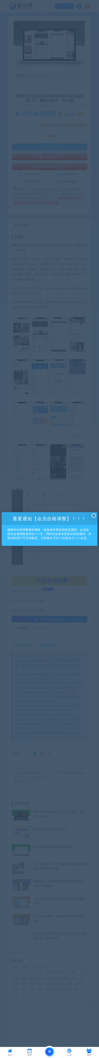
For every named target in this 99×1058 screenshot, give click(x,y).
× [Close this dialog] (94, 515)
